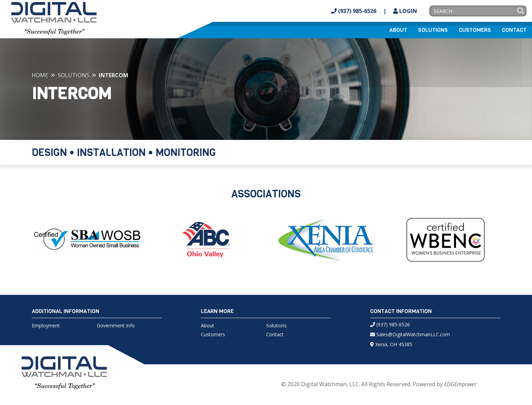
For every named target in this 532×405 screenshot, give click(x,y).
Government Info (116, 325)
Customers (475, 30)
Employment (46, 325)
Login (405, 11)
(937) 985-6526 (353, 11)
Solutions (433, 30)
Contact (514, 30)
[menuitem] (398, 30)
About (398, 30)
